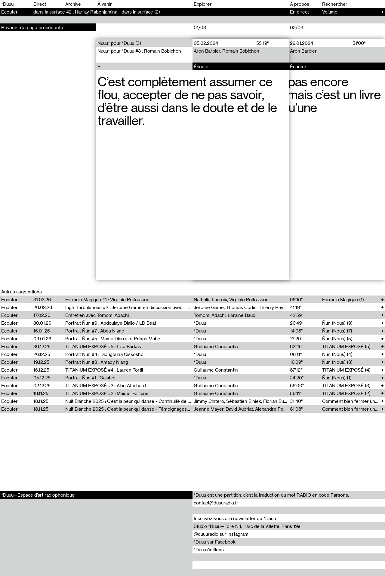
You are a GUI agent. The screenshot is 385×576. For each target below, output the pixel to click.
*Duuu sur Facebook (215, 541)
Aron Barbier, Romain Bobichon (226, 51)
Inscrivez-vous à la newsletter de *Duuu (235, 518)
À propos (299, 4)
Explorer (203, 4)
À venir (104, 4)
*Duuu (7, 4)
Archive (73, 4)
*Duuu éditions (209, 549)
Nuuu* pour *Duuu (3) (119, 43)
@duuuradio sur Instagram (221, 534)
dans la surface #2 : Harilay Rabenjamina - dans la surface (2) (96, 11)
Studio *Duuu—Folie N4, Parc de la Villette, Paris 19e (247, 526)
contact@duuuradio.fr (216, 502)
